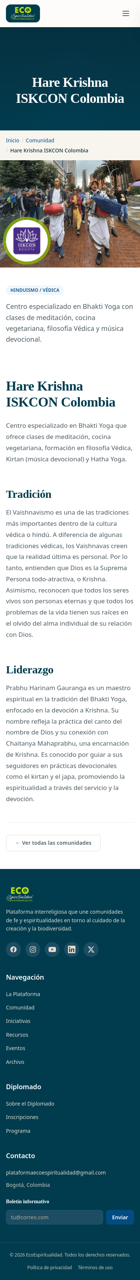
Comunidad (40, 140)
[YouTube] (52, 949)
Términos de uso (95, 1267)
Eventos (15, 1048)
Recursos (17, 1034)
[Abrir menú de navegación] (126, 13)
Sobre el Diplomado (30, 1103)
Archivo (15, 1061)
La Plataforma (23, 994)
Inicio (12, 140)
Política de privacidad (49, 1267)
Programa (18, 1130)
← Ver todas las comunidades (53, 842)
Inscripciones (22, 1117)
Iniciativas (18, 1020)
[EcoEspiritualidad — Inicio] (20, 894)
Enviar (120, 1217)
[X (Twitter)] (91, 949)
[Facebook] (13, 949)
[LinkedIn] (71, 949)
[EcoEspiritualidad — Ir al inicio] (23, 13)
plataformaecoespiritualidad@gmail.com (56, 1172)
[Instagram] (32, 949)
